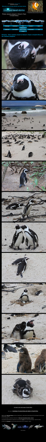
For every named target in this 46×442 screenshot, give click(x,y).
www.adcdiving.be (11, 3)
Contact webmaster (23, 430)
